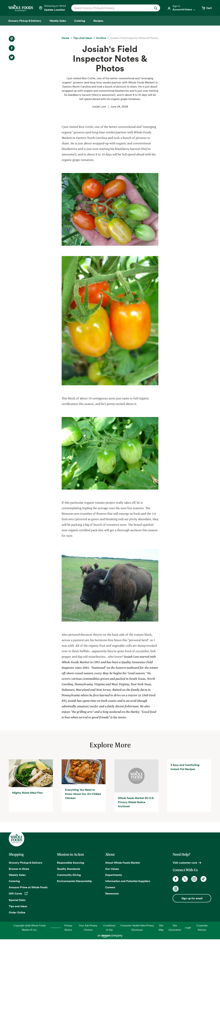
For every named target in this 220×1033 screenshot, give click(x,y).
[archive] (101, 38)
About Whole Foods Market (122, 957)
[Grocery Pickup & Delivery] (24, 21)
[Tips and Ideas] (82, 38)
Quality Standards (68, 963)
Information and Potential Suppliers (127, 975)
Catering (14, 975)
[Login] (181, 8)
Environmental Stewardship (74, 975)
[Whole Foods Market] (20, 8)
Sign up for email (191, 992)
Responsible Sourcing (70, 957)
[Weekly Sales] (57, 21)
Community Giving (69, 969)
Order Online (17, 1006)
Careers (110, 981)
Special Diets (17, 994)
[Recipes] (98, 21)
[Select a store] (52, 8)
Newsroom (112, 987)
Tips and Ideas (18, 1000)
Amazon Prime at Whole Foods (28, 981)
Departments (113, 969)
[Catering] (79, 21)
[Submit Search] (155, 8)
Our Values (112, 963)
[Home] (65, 38)
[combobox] (111, 8)
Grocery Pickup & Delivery (25, 957)
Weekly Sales (17, 969)
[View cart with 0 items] (206, 8)
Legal (188, 1021)
